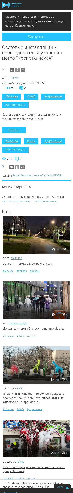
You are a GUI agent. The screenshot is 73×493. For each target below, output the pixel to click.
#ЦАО (31, 96)
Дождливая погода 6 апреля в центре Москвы (34, 328)
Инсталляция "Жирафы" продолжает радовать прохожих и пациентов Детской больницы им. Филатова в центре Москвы (33, 398)
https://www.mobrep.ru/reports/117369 (37, 175)
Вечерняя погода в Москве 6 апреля (28, 263)
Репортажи (28, 17)
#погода (22, 271)
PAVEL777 (16, 258)
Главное (11, 17)
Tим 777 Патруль (18, 323)
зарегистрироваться (15, 201)
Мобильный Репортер (12, 5)
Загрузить (36, 36)
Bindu (15, 78)
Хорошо (62, 487)
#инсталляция (15, 105)
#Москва (11, 96)
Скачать (13, 130)
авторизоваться (46, 201)
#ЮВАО (35, 271)
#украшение (53, 96)
